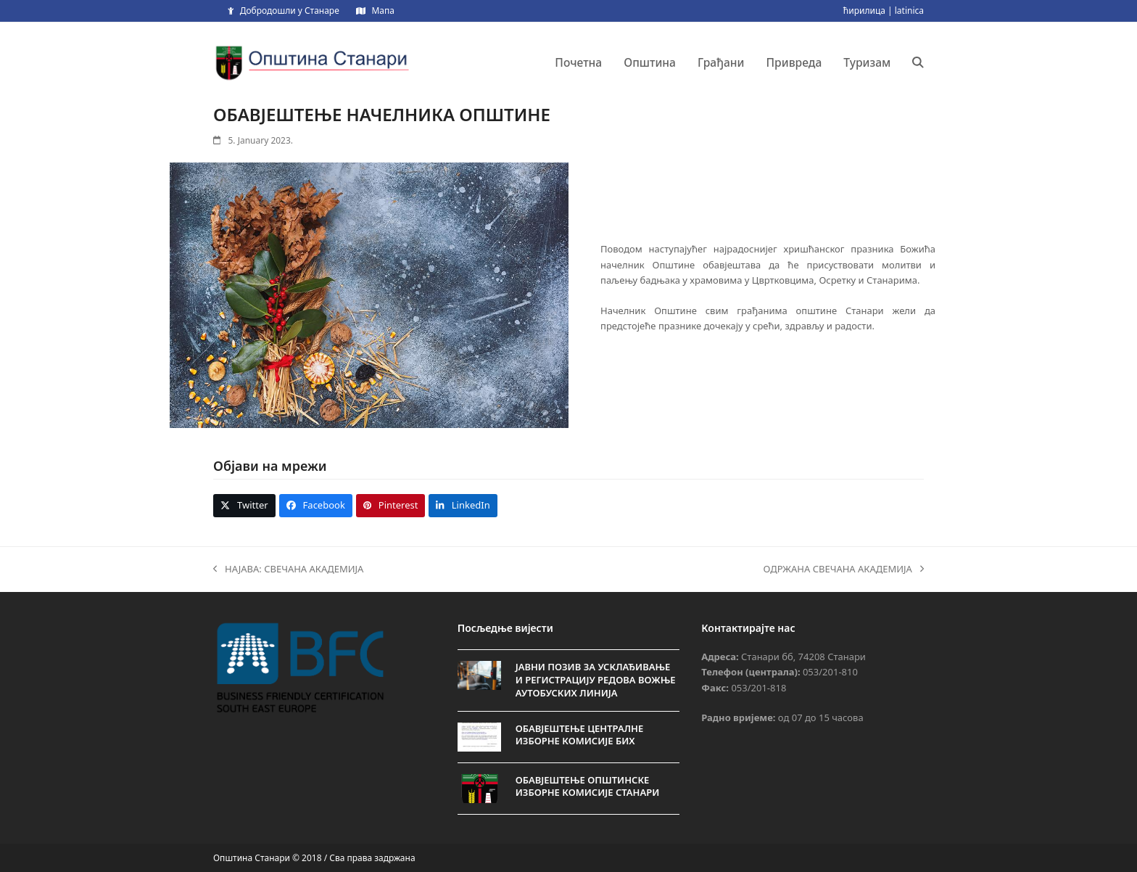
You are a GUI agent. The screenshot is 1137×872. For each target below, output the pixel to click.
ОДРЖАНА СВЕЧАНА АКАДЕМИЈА (843, 569)
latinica (909, 10)
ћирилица (864, 10)
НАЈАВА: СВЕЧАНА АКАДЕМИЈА (288, 569)
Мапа (382, 10)
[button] (918, 62)
